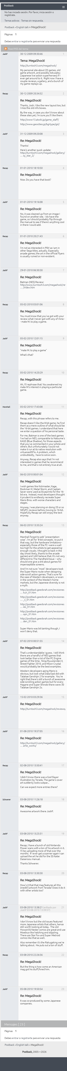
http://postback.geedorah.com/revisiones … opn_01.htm (42, 612)
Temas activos (12, 20)
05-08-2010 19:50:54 (31, 989)
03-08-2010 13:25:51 (31, 833)
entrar (15, 41)
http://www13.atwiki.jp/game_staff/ (39, 119)
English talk (22, 27)
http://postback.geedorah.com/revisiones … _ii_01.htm (42, 598)
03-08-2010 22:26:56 (31, 954)
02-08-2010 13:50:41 (31, 765)
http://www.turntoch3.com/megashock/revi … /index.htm (43, 286)
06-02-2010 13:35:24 (31, 525)
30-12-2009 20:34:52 (31, 93)
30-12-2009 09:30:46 (31, 53)
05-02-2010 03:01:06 (31, 304)
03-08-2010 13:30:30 (31, 873)
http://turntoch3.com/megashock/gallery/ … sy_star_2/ (42, 154)
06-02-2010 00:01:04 (31, 474)
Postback (9, 27)
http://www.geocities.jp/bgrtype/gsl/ (40, 124)
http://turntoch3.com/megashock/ (38, 65)
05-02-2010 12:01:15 (31, 338)
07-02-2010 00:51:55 (31, 641)
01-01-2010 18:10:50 (31, 168)
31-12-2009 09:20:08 (31, 133)
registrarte (26, 41)
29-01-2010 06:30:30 (31, 270)
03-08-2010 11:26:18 (31, 799)
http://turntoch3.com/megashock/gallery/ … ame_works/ (42, 744)
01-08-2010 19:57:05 (31, 731)
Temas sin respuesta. (32, 20)
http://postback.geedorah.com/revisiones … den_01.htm (42, 620)
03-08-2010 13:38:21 (31, 907)
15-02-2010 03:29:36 (31, 697)
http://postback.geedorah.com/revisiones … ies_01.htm (42, 605)
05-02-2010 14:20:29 (31, 372)
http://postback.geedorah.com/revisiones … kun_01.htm (42, 591)
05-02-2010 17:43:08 (31, 406)
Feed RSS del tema (18, 48)
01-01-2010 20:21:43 (31, 236)
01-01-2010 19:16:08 (31, 202)
